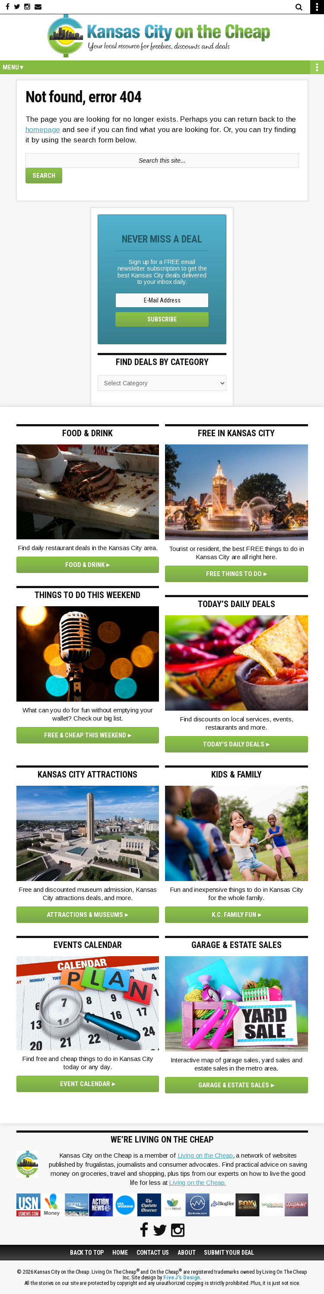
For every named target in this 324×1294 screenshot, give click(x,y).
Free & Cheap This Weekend (85, 735)
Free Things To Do (234, 574)
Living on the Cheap (205, 1155)
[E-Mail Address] (162, 300)
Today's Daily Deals (233, 744)
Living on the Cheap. (197, 1182)
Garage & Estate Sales (233, 1085)
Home (119, 1252)
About (186, 1252)
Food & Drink (85, 565)
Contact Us (153, 1252)
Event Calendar (85, 1084)
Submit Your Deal (229, 1252)
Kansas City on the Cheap (162, 35)
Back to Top (87, 1252)
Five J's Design (181, 1277)
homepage (42, 130)
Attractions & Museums (85, 915)
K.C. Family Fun (234, 915)
